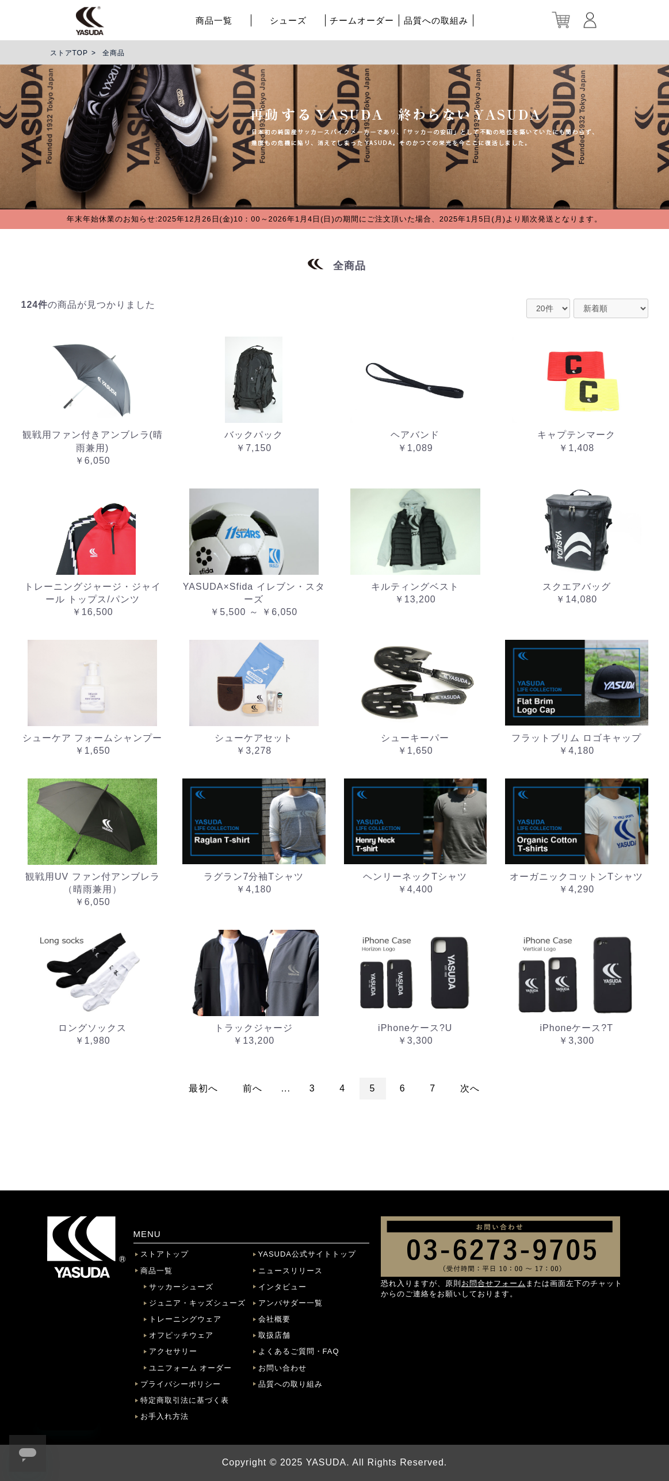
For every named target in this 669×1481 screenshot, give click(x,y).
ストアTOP (69, 53)
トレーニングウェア (185, 1319)
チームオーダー (362, 20)
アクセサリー (173, 1351)
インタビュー (282, 1286)
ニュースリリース (290, 1270)
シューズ (288, 20)
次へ (470, 1088)
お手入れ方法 (164, 1416)
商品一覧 (214, 20)
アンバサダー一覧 (290, 1303)
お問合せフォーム (493, 1283)
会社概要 (274, 1319)
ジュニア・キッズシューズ (197, 1303)
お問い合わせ (282, 1368)
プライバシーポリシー (180, 1384)
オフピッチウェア (181, 1335)
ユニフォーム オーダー (190, 1368)
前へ (252, 1088)
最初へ (203, 1088)
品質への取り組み (290, 1384)
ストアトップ (164, 1254)
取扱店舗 (274, 1335)
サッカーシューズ (181, 1286)
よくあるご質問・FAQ (298, 1351)
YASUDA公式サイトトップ (307, 1254)
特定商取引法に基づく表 (184, 1400)
